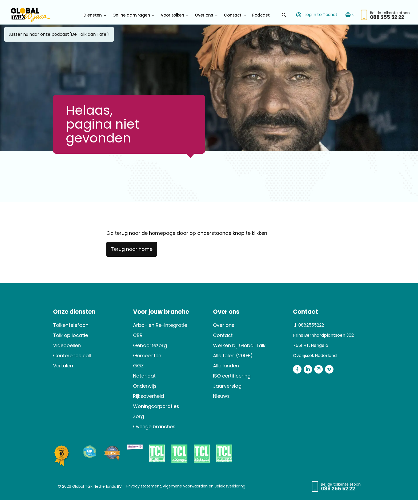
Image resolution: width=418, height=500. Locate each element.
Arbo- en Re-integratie (160, 325)
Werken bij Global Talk (239, 345)
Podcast (261, 15)
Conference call (72, 355)
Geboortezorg (150, 345)
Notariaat (144, 375)
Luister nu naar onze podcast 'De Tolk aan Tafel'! (59, 34)
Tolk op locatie (70, 335)
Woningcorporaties (156, 406)
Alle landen (226, 365)
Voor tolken (172, 15)
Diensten (92, 15)
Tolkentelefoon (71, 325)
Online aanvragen (131, 15)
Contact (233, 15)
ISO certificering (232, 375)
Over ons (204, 15)
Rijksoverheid (148, 396)
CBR (138, 335)
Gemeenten (147, 355)
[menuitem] (93, 15)
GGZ (138, 365)
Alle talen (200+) (233, 355)
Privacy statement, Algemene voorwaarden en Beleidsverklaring (185, 486)
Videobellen (67, 345)
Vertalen (63, 365)
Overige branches (154, 426)
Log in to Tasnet (315, 14)
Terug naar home (131, 249)
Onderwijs (144, 386)
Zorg (138, 416)
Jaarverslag (227, 386)
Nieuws (221, 396)
